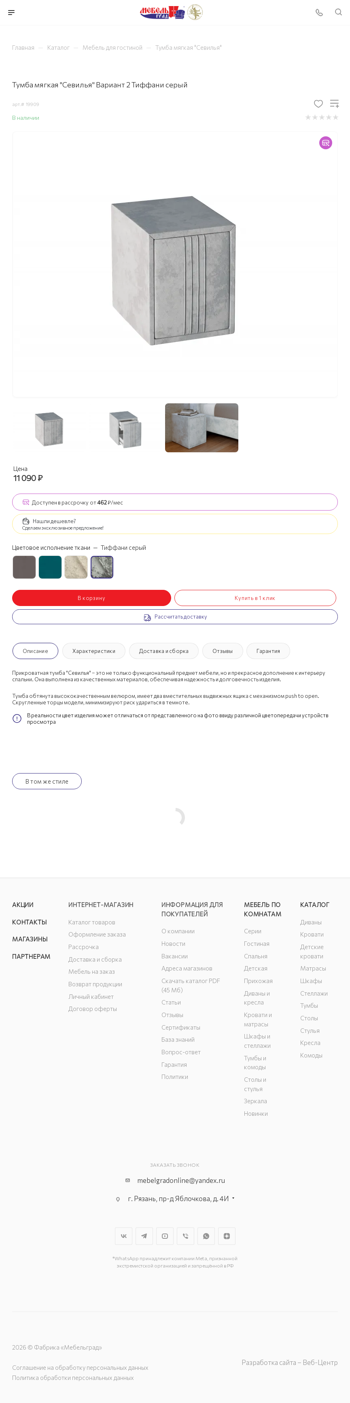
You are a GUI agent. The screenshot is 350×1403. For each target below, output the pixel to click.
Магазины (29, 939)
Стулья (310, 1030)
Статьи (171, 1002)
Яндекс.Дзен (226, 1236)
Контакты (29, 922)
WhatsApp (206, 1236)
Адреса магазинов (186, 968)
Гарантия (268, 651)
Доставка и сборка (164, 651)
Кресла (310, 1042)
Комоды (311, 1055)
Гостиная (256, 943)
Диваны (311, 922)
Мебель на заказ (91, 971)
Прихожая (258, 980)
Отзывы (222, 651)
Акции (23, 904)
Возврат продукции (95, 984)
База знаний (178, 1039)
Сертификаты (180, 1027)
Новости (173, 943)
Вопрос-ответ (181, 1051)
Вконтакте (123, 1236)
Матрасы (313, 968)
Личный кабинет (91, 996)
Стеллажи (314, 993)
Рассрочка (83, 946)
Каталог (315, 904)
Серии (252, 931)
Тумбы (309, 1005)
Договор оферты (92, 1008)
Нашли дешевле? (54, 521)
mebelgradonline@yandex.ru (181, 1180)
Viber (185, 1236)
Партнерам (31, 956)
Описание (35, 651)
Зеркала (255, 1100)
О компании (178, 931)
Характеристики (93, 651)
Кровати (312, 934)
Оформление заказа (97, 934)
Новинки (256, 1113)
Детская (255, 968)
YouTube (165, 1236)
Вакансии (174, 956)
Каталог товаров (91, 922)
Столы (309, 1018)
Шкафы (311, 980)
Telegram (144, 1236)
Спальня (255, 956)
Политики (174, 1076)
